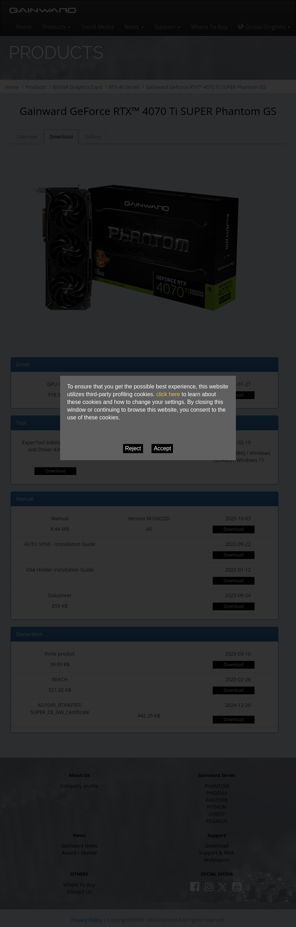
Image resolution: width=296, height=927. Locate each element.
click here (168, 394)
